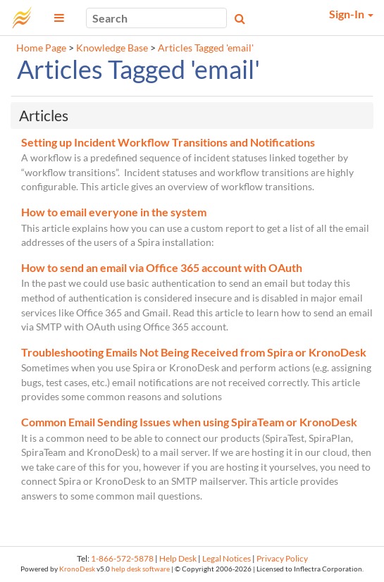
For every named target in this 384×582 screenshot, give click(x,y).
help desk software (140, 569)
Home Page (41, 48)
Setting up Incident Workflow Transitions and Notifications (168, 142)
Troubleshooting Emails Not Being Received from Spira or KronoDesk (193, 352)
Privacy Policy (282, 558)
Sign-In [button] (351, 13)
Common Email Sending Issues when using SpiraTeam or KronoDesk (189, 421)
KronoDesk (77, 569)
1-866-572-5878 (122, 558)
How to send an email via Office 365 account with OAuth (161, 267)
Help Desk (178, 558)
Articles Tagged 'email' (206, 48)
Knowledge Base (112, 48)
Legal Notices (226, 558)
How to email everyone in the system (113, 211)
